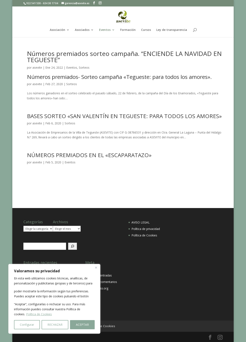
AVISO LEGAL (140, 222)
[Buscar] (72, 246)
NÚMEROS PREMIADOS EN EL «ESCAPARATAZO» (89, 155)
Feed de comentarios (102, 282)
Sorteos (84, 67)
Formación (128, 30)
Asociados (82, 30)
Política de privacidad (145, 229)
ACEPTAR (82, 325)
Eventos (105, 30)
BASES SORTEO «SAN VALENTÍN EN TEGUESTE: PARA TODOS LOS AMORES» (124, 116)
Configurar (27, 325)
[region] (54, 299)
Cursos (146, 30)
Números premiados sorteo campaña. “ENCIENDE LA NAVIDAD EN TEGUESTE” (124, 56)
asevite (37, 67)
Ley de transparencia (171, 30)
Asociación (57, 30)
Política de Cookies (39, 314)
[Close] (95, 267)
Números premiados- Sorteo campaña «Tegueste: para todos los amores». (119, 77)
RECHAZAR (54, 325)
